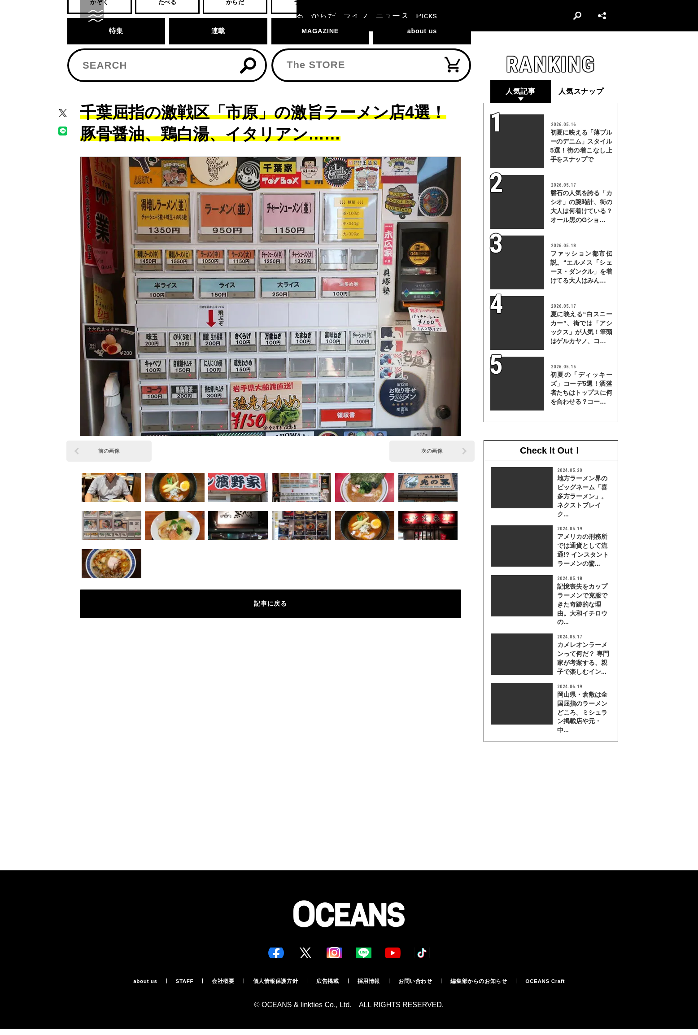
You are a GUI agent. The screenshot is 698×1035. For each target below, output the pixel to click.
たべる (114, 56)
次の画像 (432, 452)
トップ (87, 56)
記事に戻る (270, 610)
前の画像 (109, 452)
